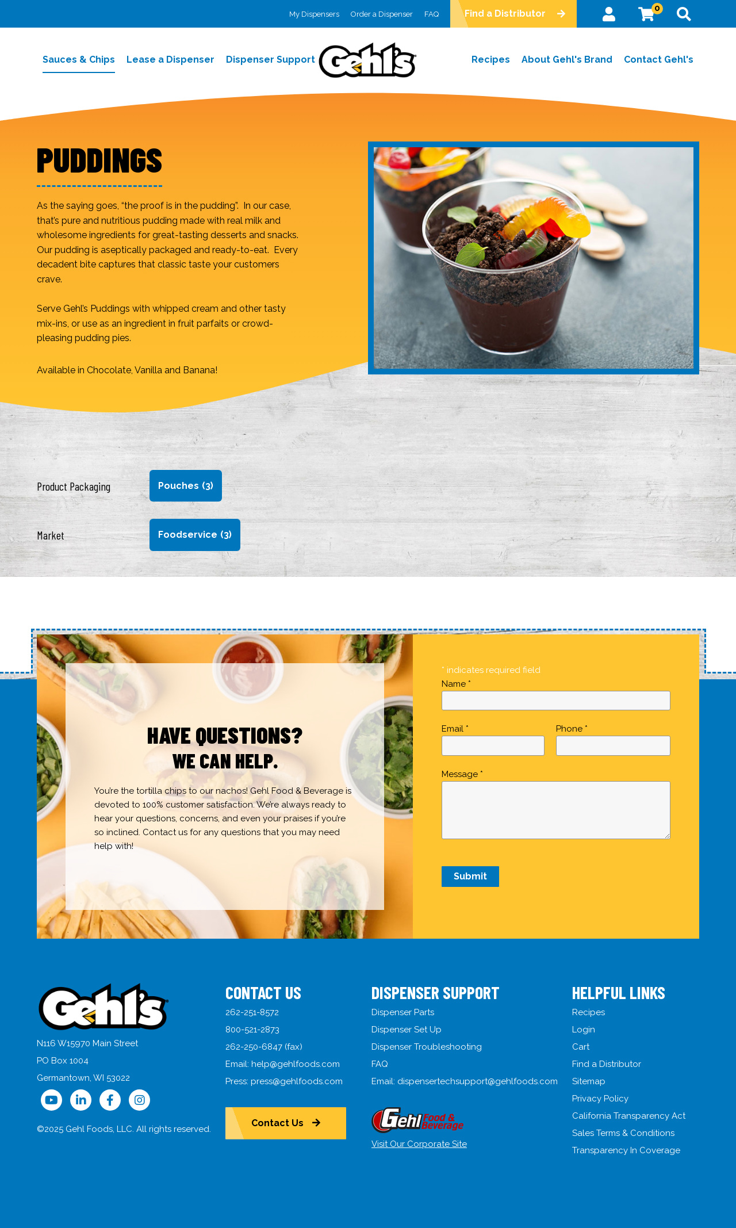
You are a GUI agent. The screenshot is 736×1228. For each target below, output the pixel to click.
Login (583, 1029)
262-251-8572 (252, 1012)
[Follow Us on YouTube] (51, 1100)
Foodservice (195, 534)
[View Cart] (646, 14)
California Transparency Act (628, 1116)
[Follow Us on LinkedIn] (80, 1100)
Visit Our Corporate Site (419, 1144)
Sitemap (588, 1081)
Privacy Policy (600, 1098)
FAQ (431, 14)
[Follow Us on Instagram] (139, 1100)
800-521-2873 (252, 1029)
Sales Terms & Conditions (623, 1133)
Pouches (185, 486)
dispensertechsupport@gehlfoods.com (477, 1081)
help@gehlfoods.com (295, 1064)
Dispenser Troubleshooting (426, 1047)
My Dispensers (314, 14)
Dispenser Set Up (406, 1029)
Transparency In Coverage (626, 1150)
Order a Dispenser (382, 14)
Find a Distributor (505, 13)
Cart (580, 1047)
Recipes (588, 1012)
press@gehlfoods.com (297, 1081)
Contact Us (277, 1123)
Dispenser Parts (402, 1012)
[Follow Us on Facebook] (110, 1100)
